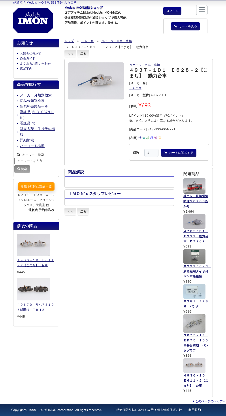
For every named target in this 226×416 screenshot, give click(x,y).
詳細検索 (27, 140)
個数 (136, 152)
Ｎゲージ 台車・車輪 (116, 41)
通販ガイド (27, 58)
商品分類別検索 (32, 100)
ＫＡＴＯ (87, 41)
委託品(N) (27, 123)
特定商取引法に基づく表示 (135, 410)
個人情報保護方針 (169, 410)
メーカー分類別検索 (36, 95)
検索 (22, 169)
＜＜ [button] (70, 53)
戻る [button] (83, 53)
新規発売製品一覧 (34, 106)
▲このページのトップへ (209, 401)
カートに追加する (179, 152)
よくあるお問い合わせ (35, 63)
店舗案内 (26, 68)
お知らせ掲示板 (30, 53)
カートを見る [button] (185, 26)
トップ (69, 41)
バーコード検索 (32, 146)
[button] (172, 11)
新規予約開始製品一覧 (36, 186)
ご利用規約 (193, 410)
